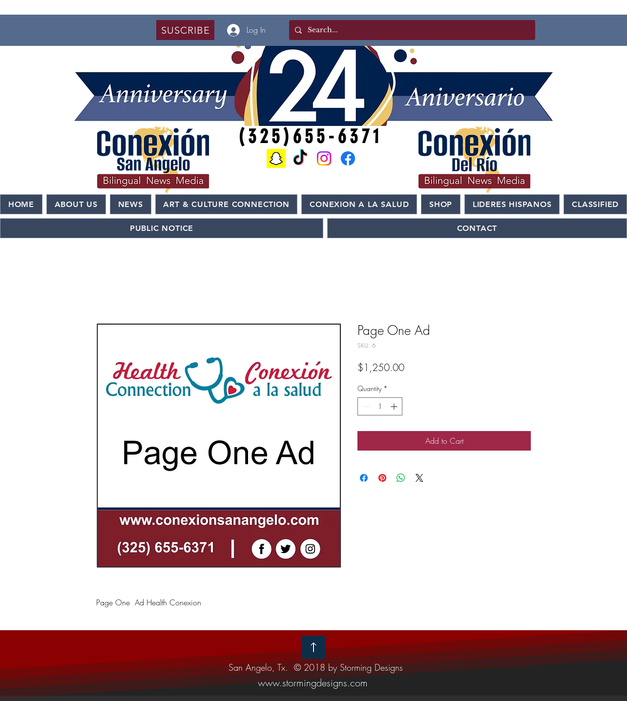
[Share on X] (419, 478)
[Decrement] (365, 406)
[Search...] (411, 30)
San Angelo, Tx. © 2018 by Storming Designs (316, 667)
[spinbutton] (380, 406)
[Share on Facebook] (364, 478)
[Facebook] (347, 158)
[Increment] (395, 406)
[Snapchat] (276, 158)
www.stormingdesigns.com (313, 682)
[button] (185, 30)
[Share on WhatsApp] (401, 478)
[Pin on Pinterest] (382, 478)
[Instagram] (324, 158)
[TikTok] (300, 158)
